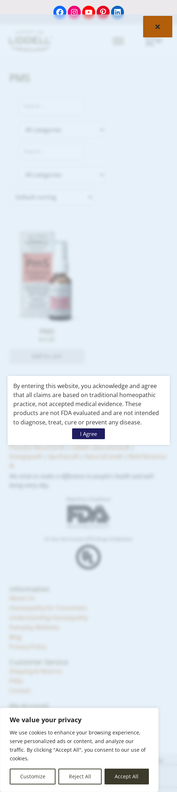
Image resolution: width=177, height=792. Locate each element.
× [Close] (158, 26)
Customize (32, 776)
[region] (79, 750)
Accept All (126, 776)
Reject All (80, 776)
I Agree (88, 433)
